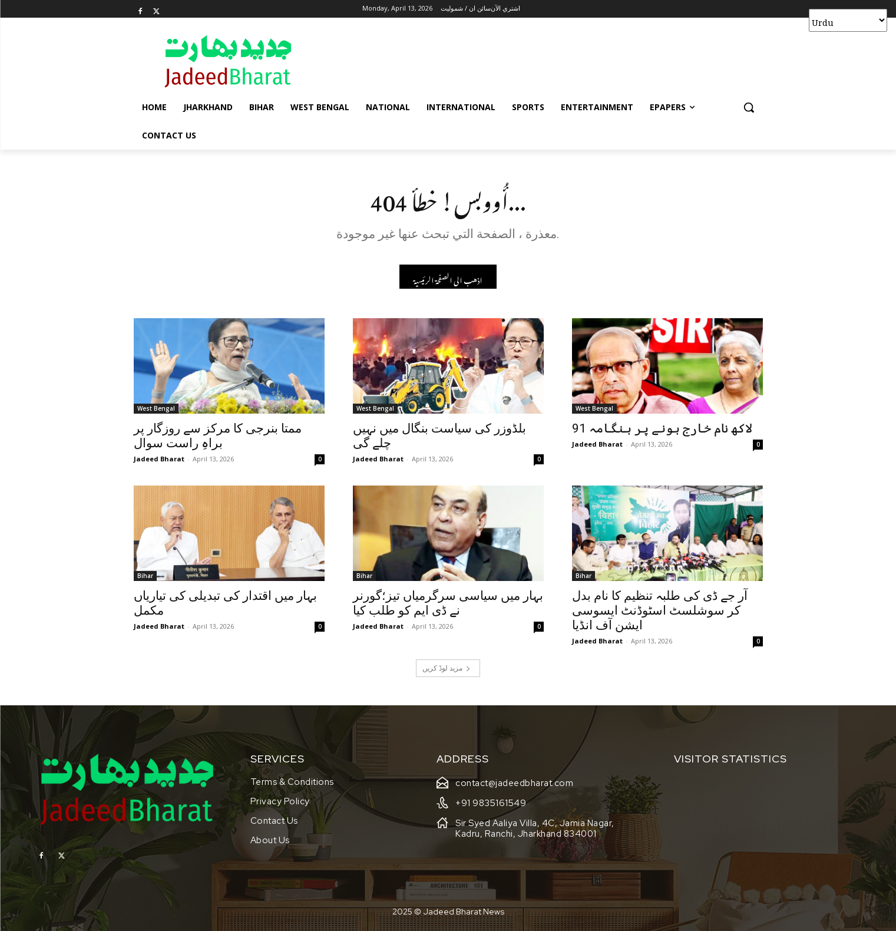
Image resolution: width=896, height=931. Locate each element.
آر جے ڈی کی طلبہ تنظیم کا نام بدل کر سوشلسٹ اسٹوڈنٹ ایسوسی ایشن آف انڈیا (660, 612)
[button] (749, 107)
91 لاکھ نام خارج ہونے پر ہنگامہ (662, 430)
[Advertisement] (536, 60)
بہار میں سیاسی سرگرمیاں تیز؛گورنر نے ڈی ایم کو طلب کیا (448, 604)
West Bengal (156, 410)
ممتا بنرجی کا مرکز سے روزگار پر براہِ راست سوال (218, 437)
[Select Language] (848, 20)
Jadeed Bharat (159, 460)
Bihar (145, 577)
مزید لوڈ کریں (446, 669)
